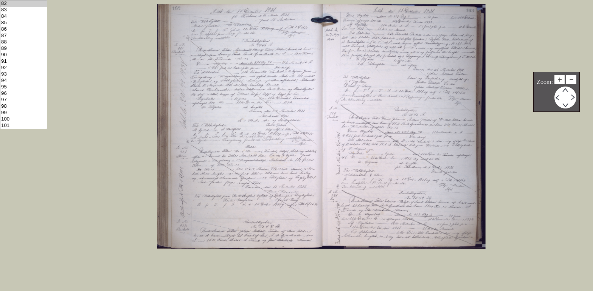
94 (23, 80)
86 (23, 29)
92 (23, 68)
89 (23, 48)
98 (23, 106)
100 (23, 119)
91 (23, 61)
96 (23, 93)
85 (23, 23)
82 (23, 3)
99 (23, 113)
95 (23, 87)
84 (23, 16)
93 (23, 74)
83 (23, 10)
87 (23, 36)
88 (23, 42)
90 (23, 55)
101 (23, 125)
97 (23, 100)
